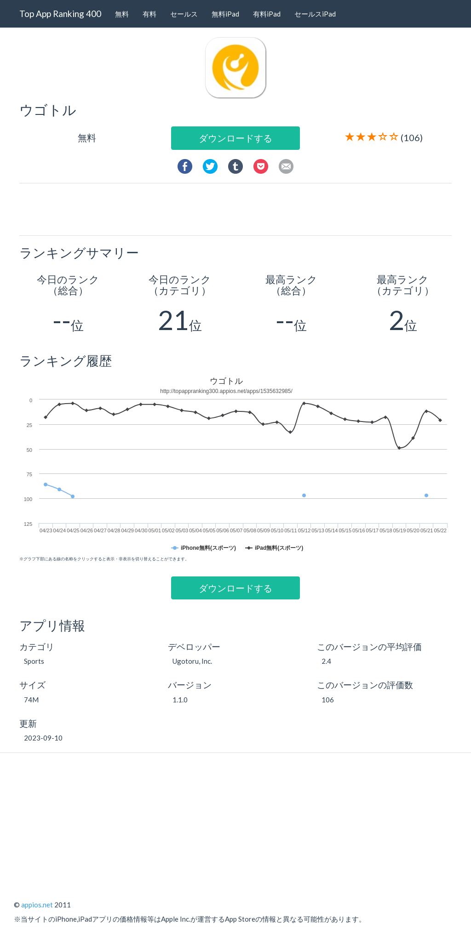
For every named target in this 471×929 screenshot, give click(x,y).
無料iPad (225, 14)
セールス (184, 14)
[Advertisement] (239, 208)
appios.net (37, 905)
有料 (149, 14)
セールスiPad (315, 14)
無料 (122, 14)
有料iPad (267, 14)
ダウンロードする (235, 137)
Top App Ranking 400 (60, 13)
